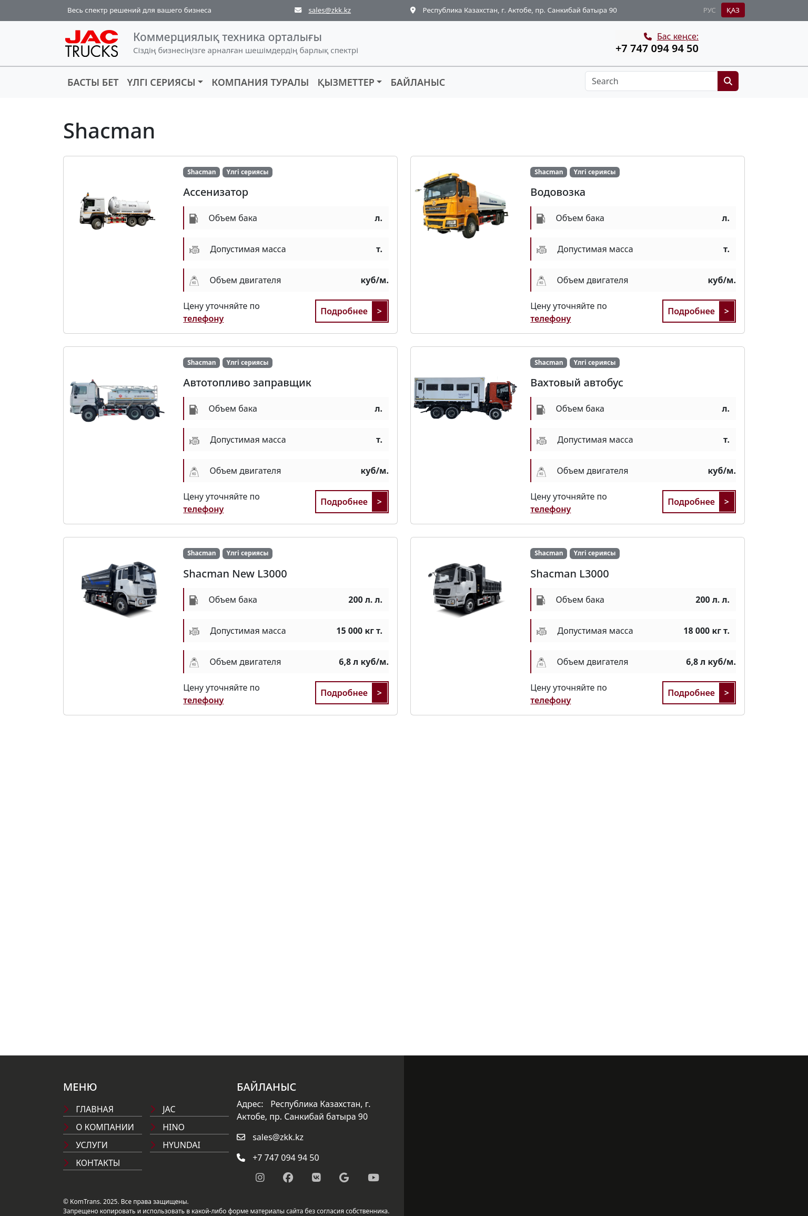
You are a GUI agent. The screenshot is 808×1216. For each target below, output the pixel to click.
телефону (203, 318)
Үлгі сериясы (161, 82)
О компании (98, 1127)
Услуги (85, 1145)
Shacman (201, 171)
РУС (709, 10)
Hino (167, 1127)
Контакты (91, 1163)
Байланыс (417, 82)
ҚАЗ (733, 10)
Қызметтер (345, 82)
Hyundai (175, 1145)
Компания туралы (260, 82)
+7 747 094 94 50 (657, 48)
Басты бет (93, 82)
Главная (88, 1109)
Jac (163, 1109)
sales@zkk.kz (329, 10)
